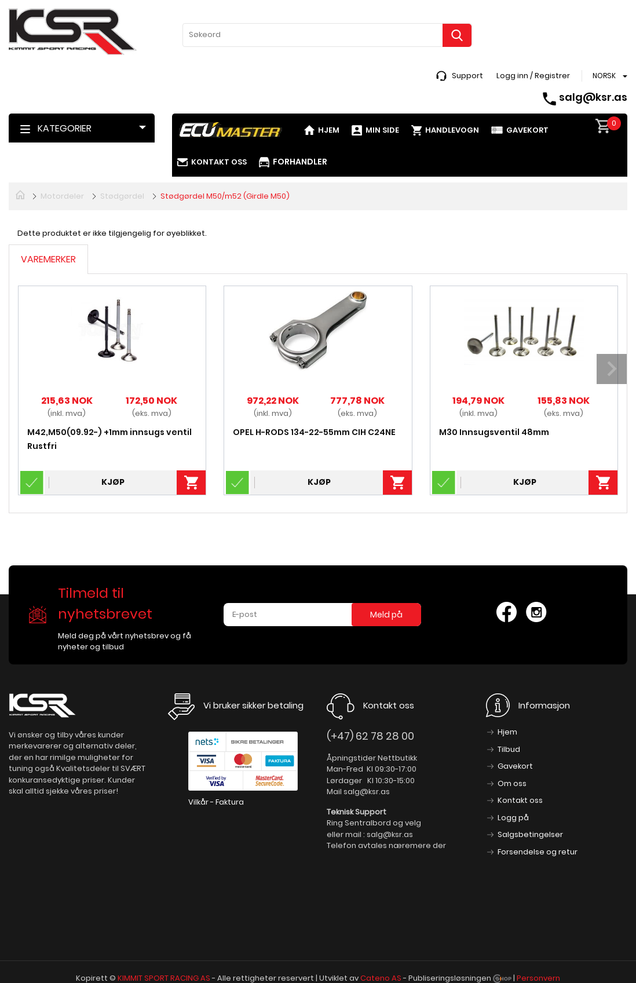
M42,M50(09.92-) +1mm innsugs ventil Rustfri (109, 439)
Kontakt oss (219, 161)
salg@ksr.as (593, 97)
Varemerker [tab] (48, 259)
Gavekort (527, 130)
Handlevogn (452, 130)
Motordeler (62, 196)
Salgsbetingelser (530, 834)
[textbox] (327, 35)
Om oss (512, 783)
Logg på (513, 817)
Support (467, 75)
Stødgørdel (122, 196)
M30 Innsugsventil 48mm (494, 432)
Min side (382, 130)
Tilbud (509, 749)
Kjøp (113, 482)
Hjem (328, 130)
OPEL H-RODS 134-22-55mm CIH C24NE (314, 432)
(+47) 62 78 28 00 (370, 736)
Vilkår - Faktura (216, 801)
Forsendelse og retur (537, 851)
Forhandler (300, 161)
